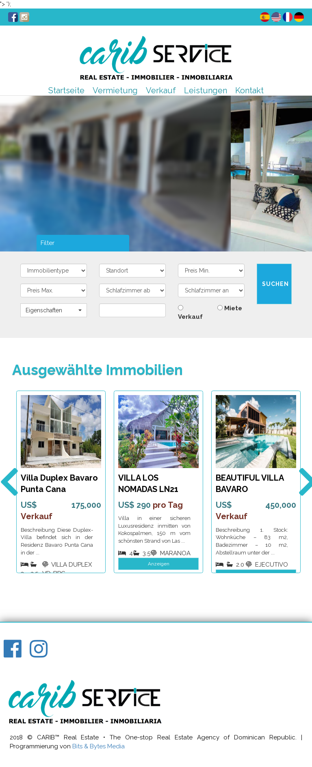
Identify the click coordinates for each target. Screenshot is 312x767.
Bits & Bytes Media (98, 746)
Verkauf (161, 90)
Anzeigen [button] (158, 564)
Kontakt (249, 90)
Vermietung (115, 90)
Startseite (66, 90)
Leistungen (205, 90)
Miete (229, 308)
